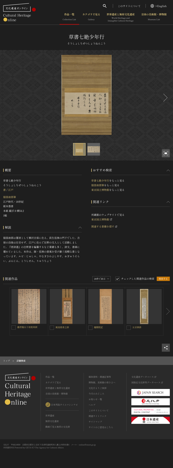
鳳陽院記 (98, 327)
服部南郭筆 (9, 197)
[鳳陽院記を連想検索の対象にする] (90, 328)
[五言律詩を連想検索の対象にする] (129, 328)
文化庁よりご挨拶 (97, 388)
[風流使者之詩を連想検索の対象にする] (52, 328)
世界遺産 (49, 415)
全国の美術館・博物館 (154, 17)
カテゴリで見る (91, 17)
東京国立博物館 (100, 190)
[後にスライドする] (165, 97)
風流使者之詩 (62, 327)
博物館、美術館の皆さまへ (102, 382)
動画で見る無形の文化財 (57, 426)
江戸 (10, 190)
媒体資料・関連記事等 (100, 376)
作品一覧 (69, 17)
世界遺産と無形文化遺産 (121, 17)
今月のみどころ (96, 393)
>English (158, 6)
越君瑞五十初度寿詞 (27, 327)
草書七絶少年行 (100, 180)
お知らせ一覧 (95, 399)
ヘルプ (92, 404)
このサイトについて (129, 6)
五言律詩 (136, 327)
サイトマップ (95, 421)
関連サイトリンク (97, 416)
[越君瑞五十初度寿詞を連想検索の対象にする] (13, 327)
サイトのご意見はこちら (101, 427)
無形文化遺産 (52, 421)
